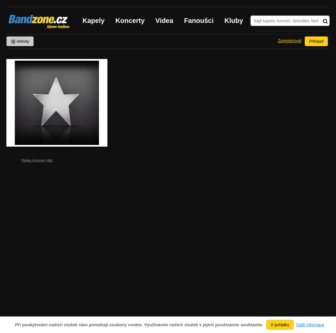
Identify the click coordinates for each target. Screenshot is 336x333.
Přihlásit (316, 41)
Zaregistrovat (289, 40)
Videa (164, 20)
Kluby (234, 20)
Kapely (93, 20)
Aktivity (20, 41)
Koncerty (130, 20)
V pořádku (280, 325)
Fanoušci (199, 20)
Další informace (310, 325)
